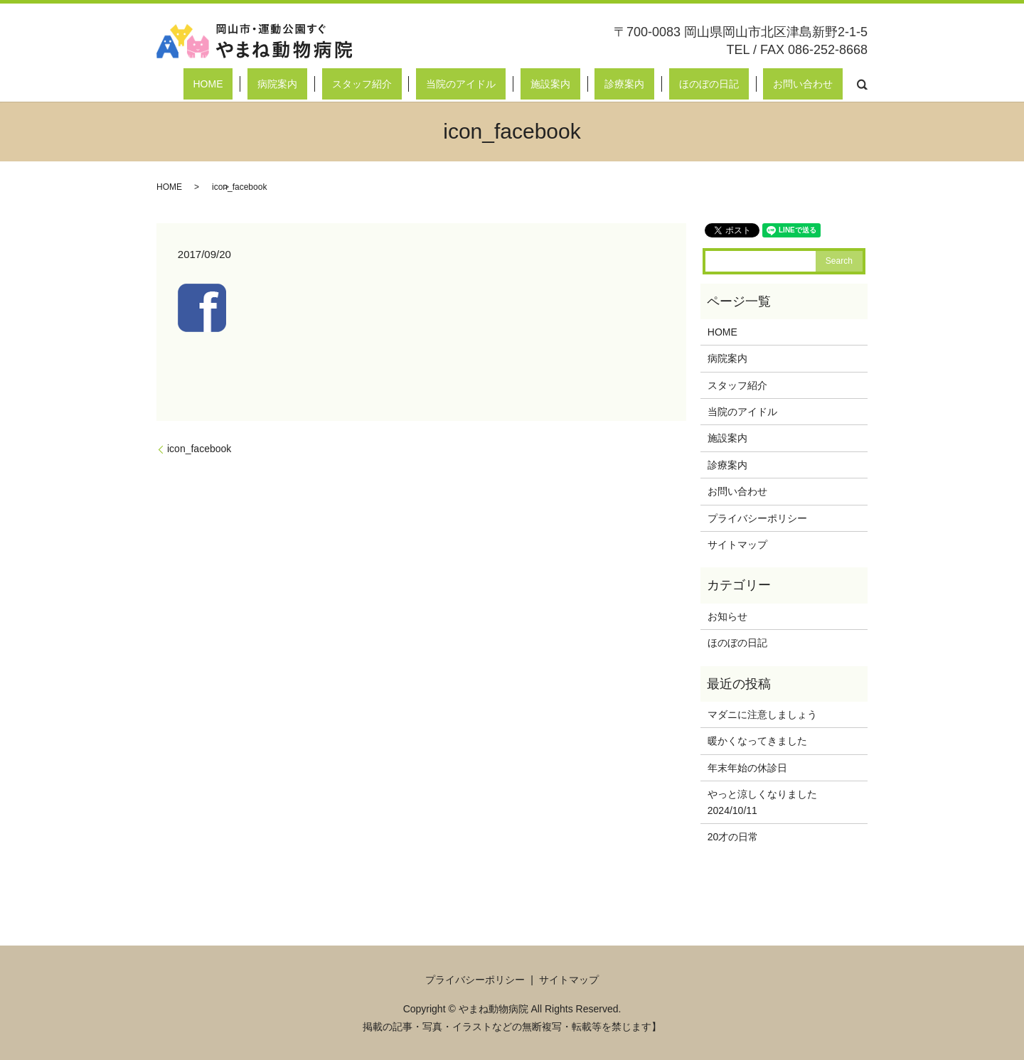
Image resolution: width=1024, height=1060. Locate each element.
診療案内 (674, 84)
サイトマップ (737, 544)
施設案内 (620, 84)
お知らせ (727, 616)
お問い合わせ (813, 84)
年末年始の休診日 (747, 767)
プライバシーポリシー (757, 518)
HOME (357, 84)
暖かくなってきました (757, 740)
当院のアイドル (550, 84)
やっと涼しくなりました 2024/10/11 (777, 801)
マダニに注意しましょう (762, 714)
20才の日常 (733, 836)
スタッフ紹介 (471, 84)
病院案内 (407, 84)
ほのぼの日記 (739, 84)
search (862, 84)
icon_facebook (199, 448)
